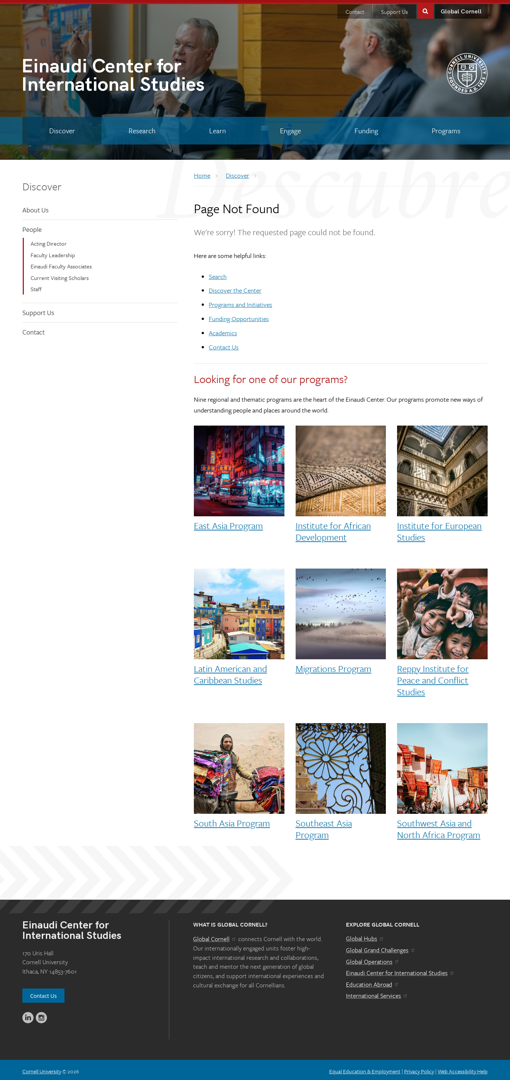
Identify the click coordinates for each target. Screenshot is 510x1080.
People (32, 226)
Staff (36, 286)
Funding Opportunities (239, 316)
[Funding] (366, 128)
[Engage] (290, 128)
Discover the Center (235, 287)
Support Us (394, 9)
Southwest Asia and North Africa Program (438, 826)
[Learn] (218, 128)
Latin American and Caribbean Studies (230, 671)
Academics (223, 330)
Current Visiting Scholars (60, 275)
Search (218, 273)
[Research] (142, 128)
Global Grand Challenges (381, 947)
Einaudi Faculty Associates (61, 263)
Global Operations (373, 958)
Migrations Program (333, 665)
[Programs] (446, 128)
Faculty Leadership (53, 252)
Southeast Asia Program (324, 826)
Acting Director (49, 241)
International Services (377, 993)
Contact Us (224, 344)
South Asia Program (232, 820)
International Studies (138, 74)
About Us (35, 207)
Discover (42, 183)
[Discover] (61, 128)
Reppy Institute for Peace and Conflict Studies (433, 677)
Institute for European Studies (439, 528)
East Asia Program (228, 522)
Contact (355, 9)
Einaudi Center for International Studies (400, 970)
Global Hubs (365, 935)
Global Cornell (461, 9)
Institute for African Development (333, 528)
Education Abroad (372, 981)
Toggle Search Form (425, 8)
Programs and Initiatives (240, 301)
